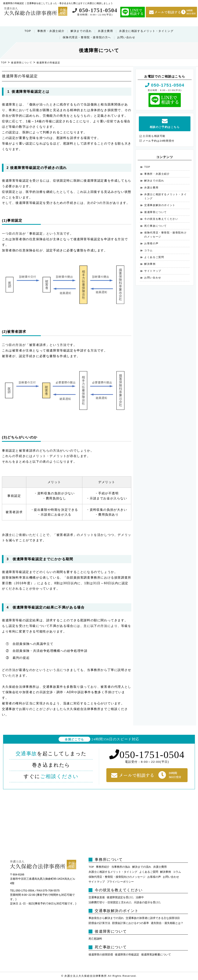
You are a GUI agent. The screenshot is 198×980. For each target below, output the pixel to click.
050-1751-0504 (94, 10)
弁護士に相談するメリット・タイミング (146, 30)
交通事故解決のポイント (159, 205)
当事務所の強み (120, 866)
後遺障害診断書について (156, 954)
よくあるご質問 (154, 257)
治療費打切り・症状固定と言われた (110, 902)
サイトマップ (152, 270)
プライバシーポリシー (120, 881)
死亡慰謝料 (95, 938)
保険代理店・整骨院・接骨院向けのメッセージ (165, 234)
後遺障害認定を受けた (120, 897)
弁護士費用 (105, 30)
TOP (28, 30)
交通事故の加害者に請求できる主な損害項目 (153, 918)
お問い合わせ (126, 37)
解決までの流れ (81, 30)
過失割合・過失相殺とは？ (167, 923)
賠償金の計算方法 (99, 923)
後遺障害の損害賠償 (101, 954)
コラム (148, 250)
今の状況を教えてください (161, 218)
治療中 (140, 897)
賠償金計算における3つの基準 (130, 923)
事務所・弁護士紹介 (50, 30)
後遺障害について (155, 212)
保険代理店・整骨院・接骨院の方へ (87, 37)
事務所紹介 (102, 866)
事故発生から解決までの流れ (106, 918)
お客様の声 (151, 243)
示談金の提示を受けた (147, 902)
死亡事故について (155, 225)
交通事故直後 (97, 897)
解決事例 (149, 263)
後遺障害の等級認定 (127, 954)
